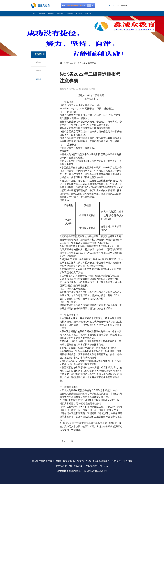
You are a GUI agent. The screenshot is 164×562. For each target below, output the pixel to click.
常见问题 (79, 13)
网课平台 (42, 13)
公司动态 (38, 62)
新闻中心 (70, 13)
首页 (33, 13)
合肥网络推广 (76, 470)
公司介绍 (51, 13)
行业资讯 (38, 70)
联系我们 (88, 13)
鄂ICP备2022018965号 (98, 461)
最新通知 (60, 13)
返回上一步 (67, 441)
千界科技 (127, 461)
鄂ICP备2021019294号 (95, 470)
